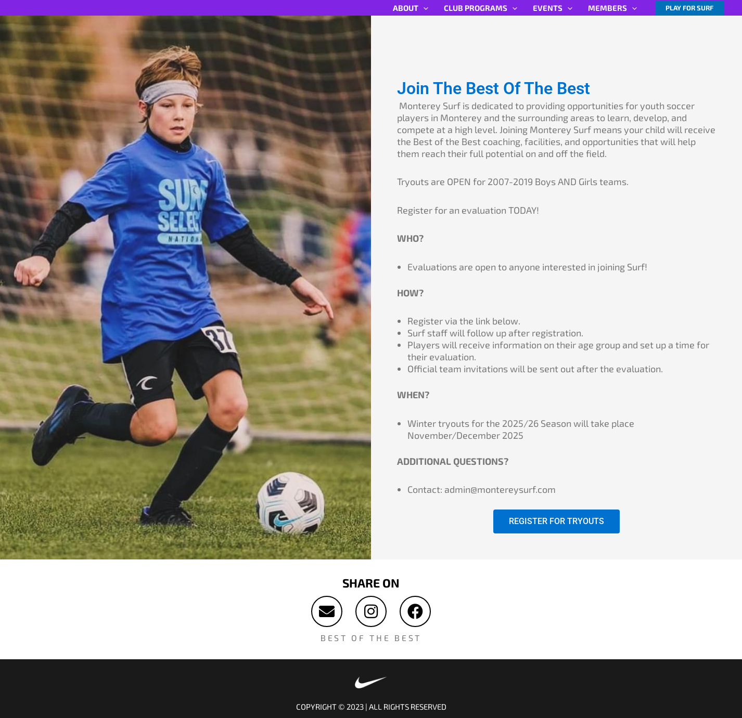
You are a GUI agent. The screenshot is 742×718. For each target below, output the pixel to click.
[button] (689, 8)
